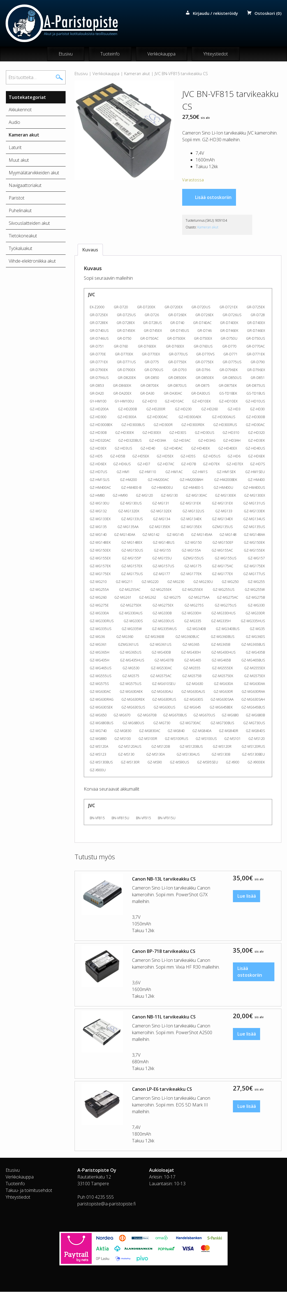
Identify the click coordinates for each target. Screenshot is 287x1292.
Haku (59, 77)
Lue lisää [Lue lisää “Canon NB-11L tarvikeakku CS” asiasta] (246, 1034)
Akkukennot (20, 110)
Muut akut (19, 160)
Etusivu (66, 54)
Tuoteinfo (110, 54)
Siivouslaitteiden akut (29, 223)
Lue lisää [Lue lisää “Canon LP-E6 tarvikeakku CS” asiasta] (246, 1107)
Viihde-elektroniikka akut (32, 261)
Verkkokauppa (161, 54)
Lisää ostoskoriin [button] (249, 972)
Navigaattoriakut (25, 185)
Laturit (15, 148)
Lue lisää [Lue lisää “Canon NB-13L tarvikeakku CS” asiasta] (246, 896)
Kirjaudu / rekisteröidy (215, 13)
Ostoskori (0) (267, 13)
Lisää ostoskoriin (213, 198)
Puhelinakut (20, 211)
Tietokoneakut (23, 236)
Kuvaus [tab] (90, 250)
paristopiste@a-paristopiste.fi (106, 1204)
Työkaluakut (20, 249)
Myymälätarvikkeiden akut (34, 173)
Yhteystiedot (215, 54)
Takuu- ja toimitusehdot (29, 1190)
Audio (14, 122)
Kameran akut (137, 74)
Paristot (16, 198)
